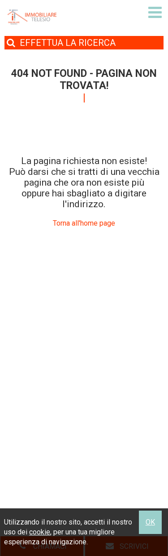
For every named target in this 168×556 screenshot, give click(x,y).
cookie (39, 532)
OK (150, 522)
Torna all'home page (84, 223)
